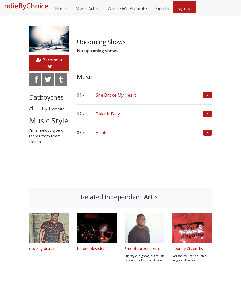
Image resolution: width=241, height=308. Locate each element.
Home (61, 8)
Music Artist (87, 8)
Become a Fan (49, 63)
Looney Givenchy (187, 248)
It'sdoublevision (91, 248)
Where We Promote (127, 8)
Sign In (162, 8)
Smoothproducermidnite (147, 248)
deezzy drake (41, 248)
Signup (185, 8)
